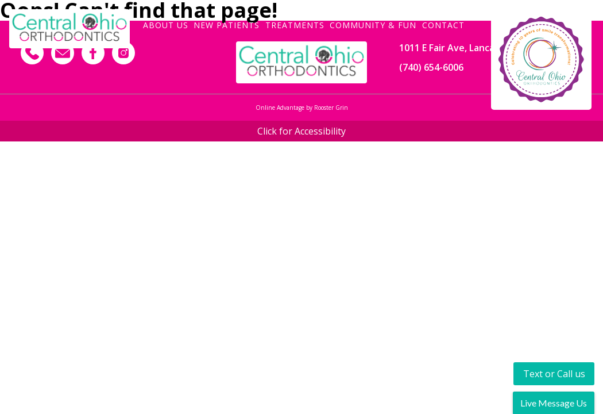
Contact (443, 24)
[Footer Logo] (301, 62)
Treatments (294, 24)
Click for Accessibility (301, 131)
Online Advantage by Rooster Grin (302, 107)
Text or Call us (554, 373)
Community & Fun (373, 24)
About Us (165, 24)
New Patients (227, 24)
